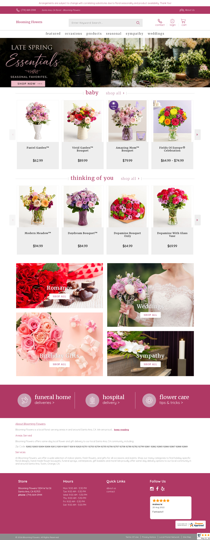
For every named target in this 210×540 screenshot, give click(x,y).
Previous (12, 134)
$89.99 (83, 160)
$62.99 (38, 160)
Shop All (113, 93)
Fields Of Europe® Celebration (172, 149)
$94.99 (38, 246)
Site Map (187, 537)
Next (198, 134)
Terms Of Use (132, 537)
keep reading (121, 429)
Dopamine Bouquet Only (127, 234)
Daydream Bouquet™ (83, 233)
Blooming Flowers (29, 22)
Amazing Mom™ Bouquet (127, 149)
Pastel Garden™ (38, 147)
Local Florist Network (169, 537)
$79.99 (127, 160)
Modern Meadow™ (38, 233)
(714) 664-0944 (28, 10)
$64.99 (127, 246)
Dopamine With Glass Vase (172, 234)
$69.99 (172, 246)
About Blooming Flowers (30, 423)
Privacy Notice (149, 537)
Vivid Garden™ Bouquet (82, 149)
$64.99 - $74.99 (172, 160)
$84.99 (83, 246)
